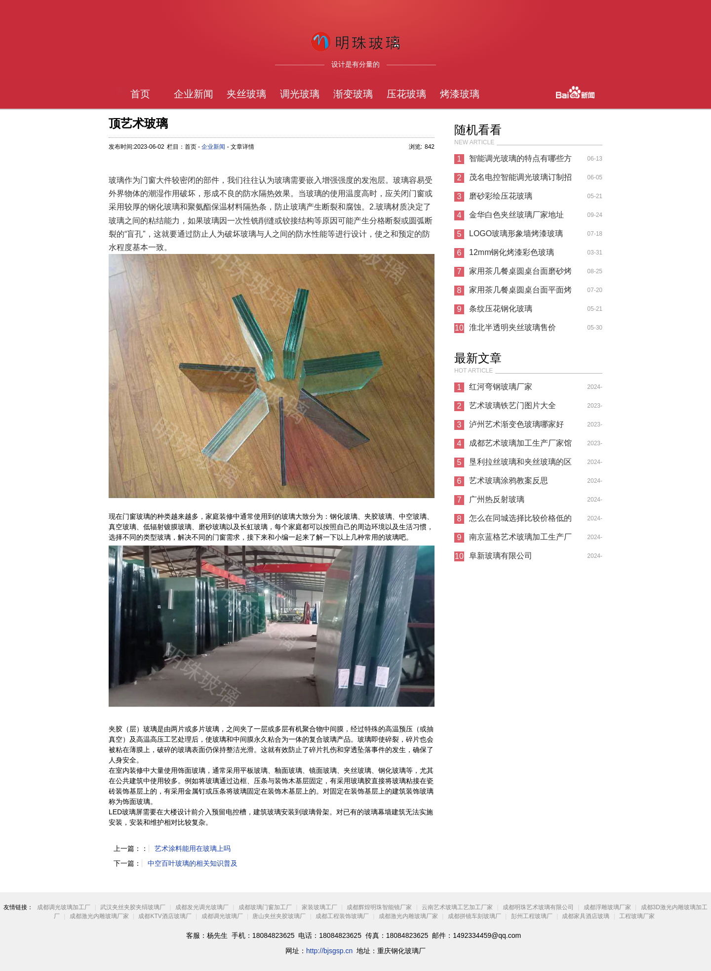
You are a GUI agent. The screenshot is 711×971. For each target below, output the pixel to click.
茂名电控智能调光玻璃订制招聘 (520, 180)
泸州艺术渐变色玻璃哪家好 (516, 424)
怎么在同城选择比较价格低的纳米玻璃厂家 (520, 521)
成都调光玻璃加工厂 (63, 907)
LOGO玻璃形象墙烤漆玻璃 (516, 233)
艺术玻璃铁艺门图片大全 (512, 405)
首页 (140, 93)
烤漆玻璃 (459, 93)
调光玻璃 (299, 93)
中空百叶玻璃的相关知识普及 (192, 863)
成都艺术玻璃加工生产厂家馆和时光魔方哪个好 (520, 446)
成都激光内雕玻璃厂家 (99, 916)
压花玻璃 (406, 93)
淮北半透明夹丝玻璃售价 (512, 327)
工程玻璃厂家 (637, 916)
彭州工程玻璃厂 (532, 916)
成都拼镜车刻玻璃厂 (474, 916)
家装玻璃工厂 (319, 907)
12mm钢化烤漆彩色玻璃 (511, 252)
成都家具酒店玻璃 (585, 916)
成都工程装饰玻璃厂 (342, 916)
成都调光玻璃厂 (222, 916)
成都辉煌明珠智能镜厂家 (379, 907)
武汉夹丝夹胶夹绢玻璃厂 (132, 907)
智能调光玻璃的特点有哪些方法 (520, 161)
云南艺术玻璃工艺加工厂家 (457, 907)
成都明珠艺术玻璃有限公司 (538, 907)
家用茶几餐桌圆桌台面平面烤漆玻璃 (520, 292)
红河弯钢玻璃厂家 (500, 386)
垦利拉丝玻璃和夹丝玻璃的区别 (520, 464)
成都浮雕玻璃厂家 (607, 907)
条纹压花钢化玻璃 (500, 308)
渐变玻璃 (353, 93)
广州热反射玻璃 (496, 499)
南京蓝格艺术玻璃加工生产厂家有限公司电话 (520, 540)
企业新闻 (193, 93)
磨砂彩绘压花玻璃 (500, 196)
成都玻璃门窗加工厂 (265, 907)
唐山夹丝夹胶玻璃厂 (279, 916)
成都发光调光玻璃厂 (202, 907)
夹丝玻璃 (246, 93)
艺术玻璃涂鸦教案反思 (508, 480)
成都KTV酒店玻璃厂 (164, 916)
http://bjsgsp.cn (329, 951)
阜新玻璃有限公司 (500, 555)
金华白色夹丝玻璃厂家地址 (516, 215)
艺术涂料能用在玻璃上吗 (193, 848)
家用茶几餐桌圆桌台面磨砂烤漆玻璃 (520, 274)
